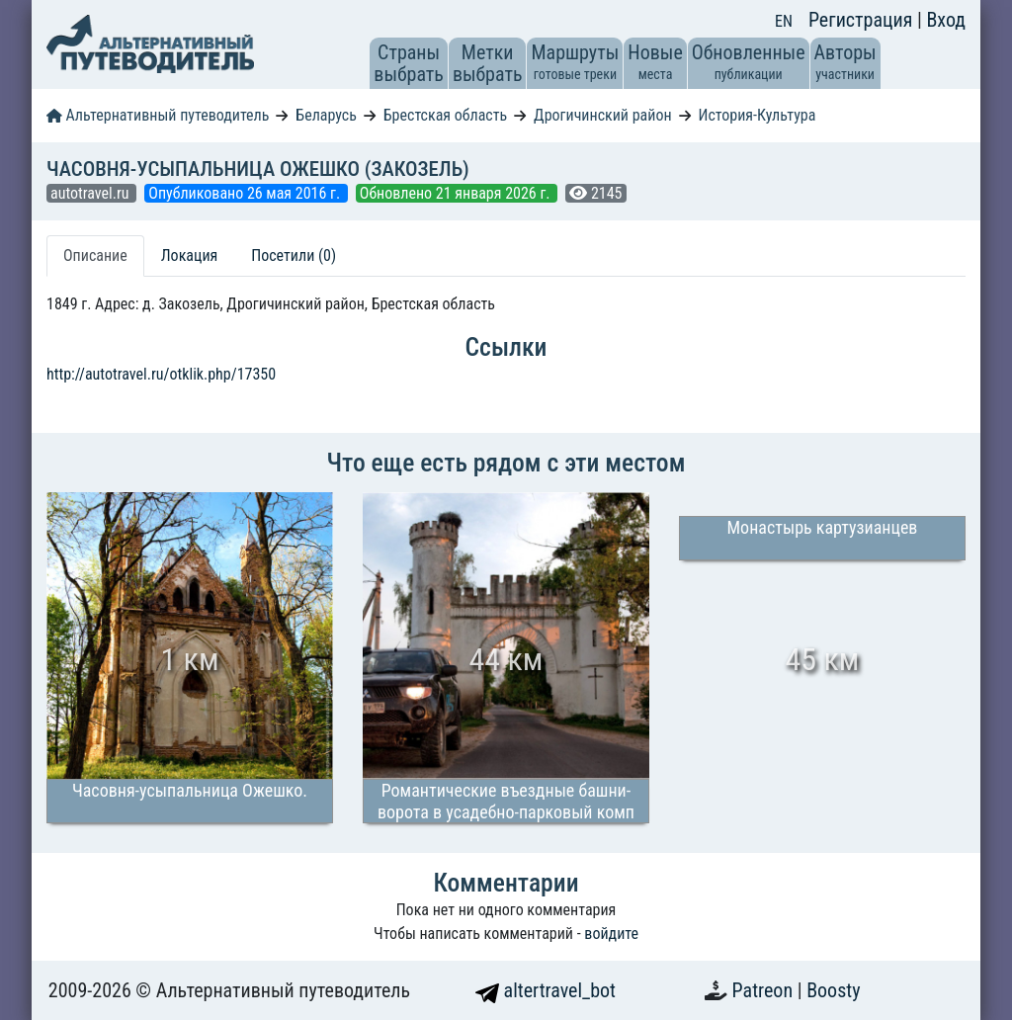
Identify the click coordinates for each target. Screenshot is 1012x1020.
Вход (946, 20)
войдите (611, 933)
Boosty (833, 990)
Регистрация (862, 20)
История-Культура (756, 115)
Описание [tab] (95, 255)
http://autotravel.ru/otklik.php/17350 (161, 374)
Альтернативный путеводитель (157, 115)
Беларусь (326, 115)
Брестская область (445, 115)
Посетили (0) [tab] (293, 255)
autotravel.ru (91, 193)
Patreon (765, 990)
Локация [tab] (189, 255)
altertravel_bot (545, 990)
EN (784, 21)
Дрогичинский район (602, 115)
